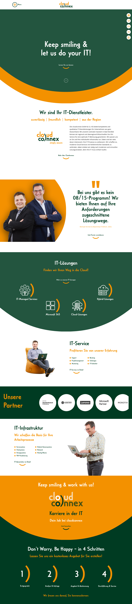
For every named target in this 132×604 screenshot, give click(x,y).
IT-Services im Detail (76, 370)
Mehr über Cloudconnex (66, 156)
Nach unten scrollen (66, 80)
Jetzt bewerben (66, 526)
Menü (14, 4)
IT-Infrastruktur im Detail (22, 462)
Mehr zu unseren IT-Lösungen (66, 280)
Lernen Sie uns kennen (66, 65)
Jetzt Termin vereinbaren (96, 235)
